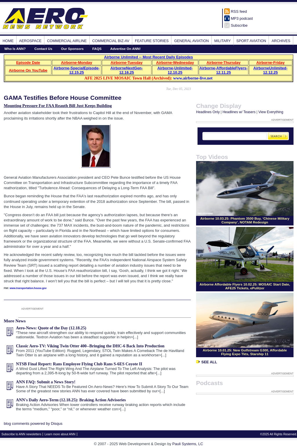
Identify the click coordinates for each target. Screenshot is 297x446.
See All (206, 362)
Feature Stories (152, 41)
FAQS (97, 48)
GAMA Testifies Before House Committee (63, 97)
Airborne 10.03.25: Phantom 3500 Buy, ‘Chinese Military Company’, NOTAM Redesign (244, 220)
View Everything (270, 112)
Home (8, 41)
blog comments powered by (33, 423)
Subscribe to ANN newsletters (21, 434)
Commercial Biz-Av (110, 41)
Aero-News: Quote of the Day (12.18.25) (51, 328)
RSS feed (239, 11)
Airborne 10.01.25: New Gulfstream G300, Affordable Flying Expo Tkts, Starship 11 (245, 352)
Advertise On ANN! (125, 48)
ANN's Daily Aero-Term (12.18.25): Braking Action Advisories (71, 400)
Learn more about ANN (59, 434)
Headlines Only (208, 112)
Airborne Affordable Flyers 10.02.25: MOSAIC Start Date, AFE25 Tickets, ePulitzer (245, 286)
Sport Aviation (251, 41)
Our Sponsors (72, 48)
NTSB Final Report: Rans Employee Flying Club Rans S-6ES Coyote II (79, 364)
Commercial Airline (67, 41)
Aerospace (30, 41)
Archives (280, 41)
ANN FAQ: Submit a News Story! (45, 382)
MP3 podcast (242, 18)
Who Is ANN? (15, 48)
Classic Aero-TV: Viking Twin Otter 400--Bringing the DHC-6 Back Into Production (90, 346)
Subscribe (239, 25)
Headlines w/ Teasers (239, 112)
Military (222, 41)
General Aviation (191, 41)
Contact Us (43, 48)
